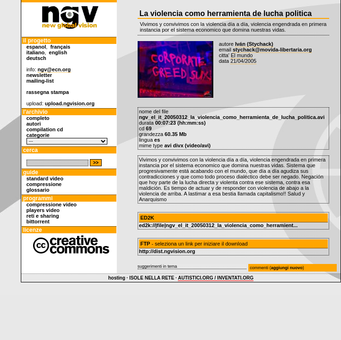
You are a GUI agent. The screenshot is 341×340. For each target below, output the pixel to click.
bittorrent (38, 221)
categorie (38, 135)
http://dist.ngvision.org (167, 251)
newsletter (39, 75)
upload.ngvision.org (70, 103)
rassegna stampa (47, 92)
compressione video (51, 204)
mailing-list (40, 81)
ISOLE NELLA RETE (151, 277)
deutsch (36, 58)
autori (33, 124)
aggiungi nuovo (287, 267)
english (58, 52)
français (60, 47)
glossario (38, 190)
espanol (36, 47)
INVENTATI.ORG (235, 277)
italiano (35, 52)
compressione (44, 184)
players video (43, 210)
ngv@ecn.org (54, 69)
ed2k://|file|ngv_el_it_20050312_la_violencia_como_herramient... (218, 225)
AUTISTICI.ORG (195, 277)
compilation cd (44, 129)
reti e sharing (42, 216)
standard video (44, 178)
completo (38, 118)
